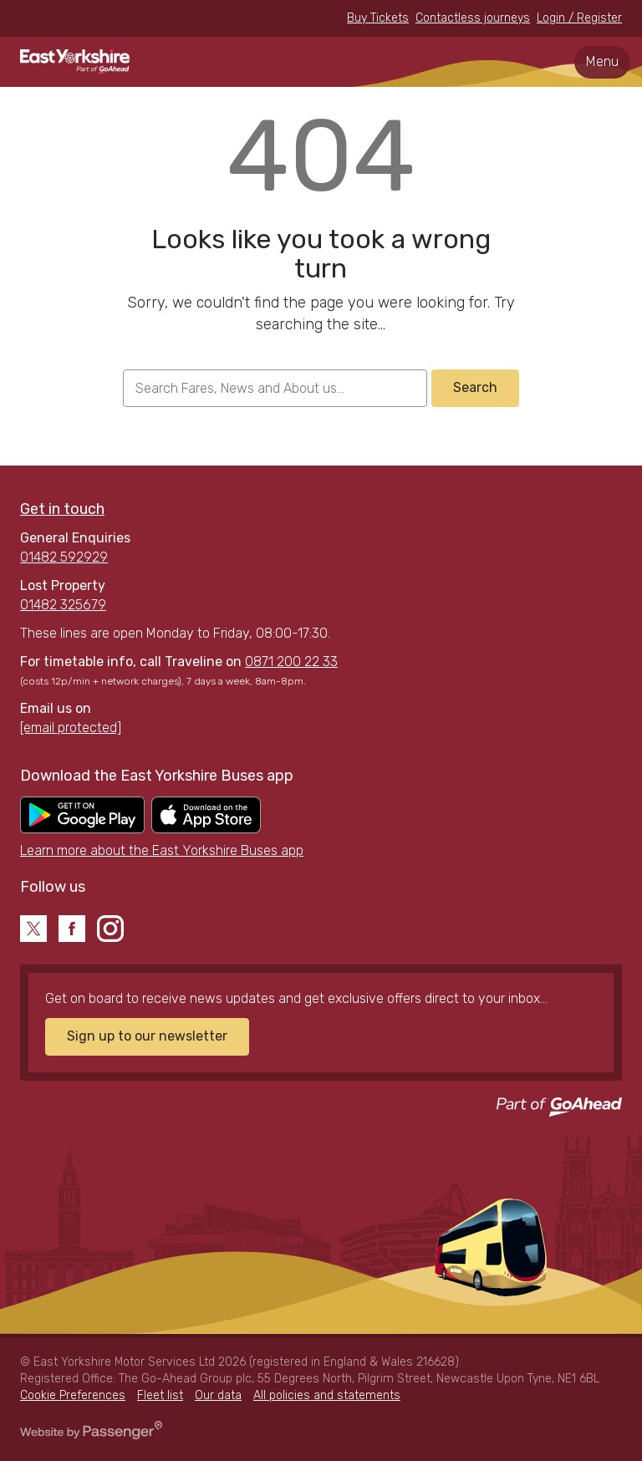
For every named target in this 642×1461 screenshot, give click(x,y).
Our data (218, 1395)
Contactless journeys (472, 18)
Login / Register (579, 18)
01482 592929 (64, 557)
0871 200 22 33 (291, 661)
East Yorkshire (75, 62)
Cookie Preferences (72, 1395)
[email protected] (70, 728)
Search (475, 387)
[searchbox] (274, 388)
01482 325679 (63, 605)
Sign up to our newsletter (147, 1036)
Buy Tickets (378, 18)
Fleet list (160, 1395)
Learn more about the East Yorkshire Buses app (161, 850)
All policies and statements (326, 1395)
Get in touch (62, 509)
